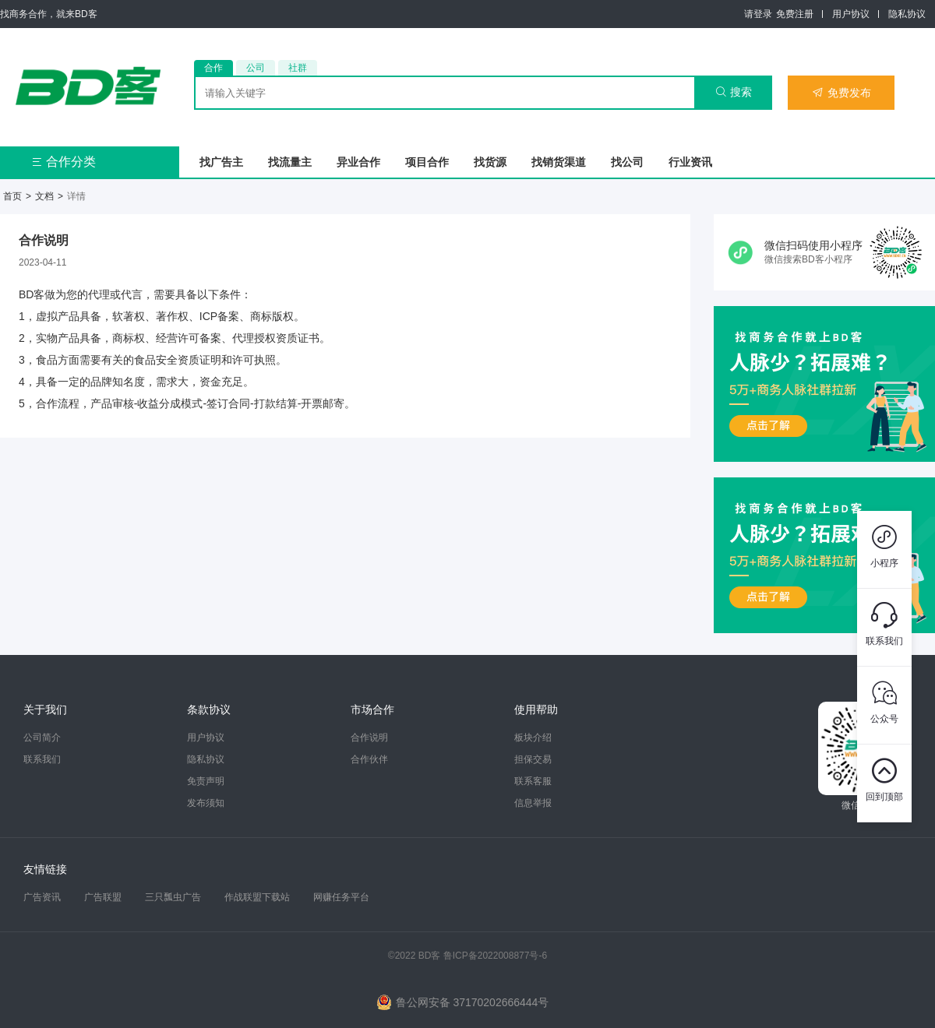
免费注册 (794, 14)
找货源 (490, 162)
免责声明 (205, 781)
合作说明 (369, 737)
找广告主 (221, 162)
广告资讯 (42, 897)
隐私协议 (907, 14)
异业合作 (358, 162)
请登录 (758, 14)
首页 (12, 196)
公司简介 (42, 737)
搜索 (733, 92)
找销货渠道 (558, 162)
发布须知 (205, 802)
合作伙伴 (369, 759)
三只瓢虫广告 (173, 897)
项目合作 (427, 162)
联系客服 (533, 781)
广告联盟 (103, 897)
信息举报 (533, 802)
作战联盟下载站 (257, 897)
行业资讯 (690, 162)
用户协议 (851, 14)
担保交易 (533, 759)
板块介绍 (533, 737)
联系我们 (42, 759)
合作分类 (63, 161)
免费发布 (841, 92)
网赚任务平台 (341, 897)
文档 (44, 196)
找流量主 (290, 162)
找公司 (627, 162)
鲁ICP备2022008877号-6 (495, 955)
